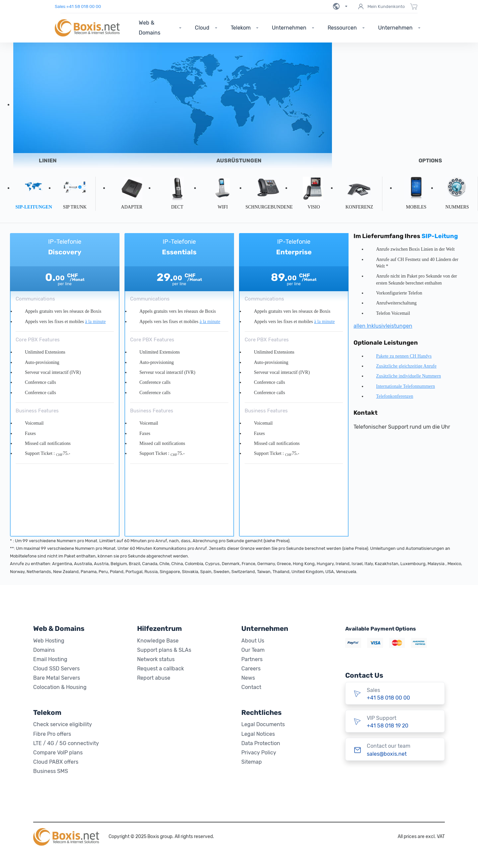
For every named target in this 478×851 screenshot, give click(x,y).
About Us (252, 641)
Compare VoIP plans (58, 752)
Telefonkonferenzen (394, 396)
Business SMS (50, 771)
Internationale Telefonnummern (405, 386)
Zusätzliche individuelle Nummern (408, 376)
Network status (156, 659)
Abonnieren (64, 522)
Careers (251, 668)
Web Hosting (48, 641)
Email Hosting (50, 659)
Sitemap (251, 762)
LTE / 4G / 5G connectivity (66, 743)
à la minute (95, 321)
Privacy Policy (258, 752)
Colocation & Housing (60, 687)
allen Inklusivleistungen (383, 326)
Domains (44, 650)
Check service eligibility (62, 724)
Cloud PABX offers (55, 762)
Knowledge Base (158, 641)
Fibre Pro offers (52, 734)
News (248, 678)
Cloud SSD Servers (56, 668)
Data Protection (260, 743)
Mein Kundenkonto (381, 7)
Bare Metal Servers (56, 678)
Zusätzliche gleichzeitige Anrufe (406, 366)
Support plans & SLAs (164, 650)
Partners (252, 659)
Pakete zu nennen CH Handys (404, 356)
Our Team (253, 650)
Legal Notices (258, 734)
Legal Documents (263, 724)
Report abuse (153, 678)
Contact (251, 687)
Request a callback (160, 668)
